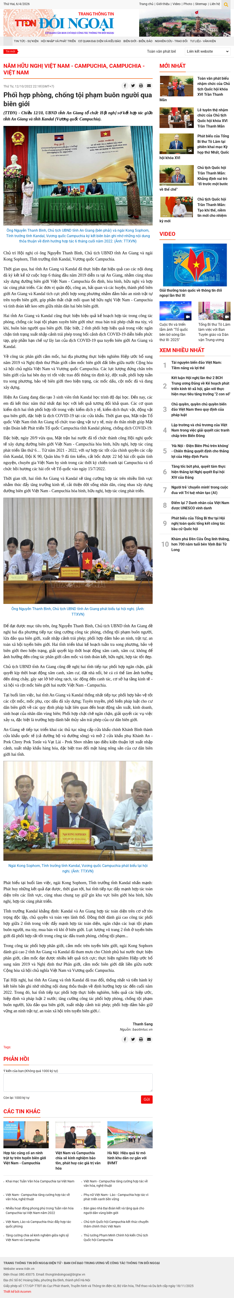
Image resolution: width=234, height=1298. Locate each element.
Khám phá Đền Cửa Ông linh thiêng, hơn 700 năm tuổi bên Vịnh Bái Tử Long (200, 544)
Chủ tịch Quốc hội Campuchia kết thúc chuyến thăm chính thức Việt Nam (116, 1224)
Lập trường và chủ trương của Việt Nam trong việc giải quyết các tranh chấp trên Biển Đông (200, 430)
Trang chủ (146, 4)
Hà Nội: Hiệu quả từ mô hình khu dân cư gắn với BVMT (126, 1158)
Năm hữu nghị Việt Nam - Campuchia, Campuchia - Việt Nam (74, 69)
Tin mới (10, 51)
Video (177, 4)
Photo (187, 4)
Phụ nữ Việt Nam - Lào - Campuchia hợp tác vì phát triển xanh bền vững (116, 1197)
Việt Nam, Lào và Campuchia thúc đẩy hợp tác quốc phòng (38, 1224)
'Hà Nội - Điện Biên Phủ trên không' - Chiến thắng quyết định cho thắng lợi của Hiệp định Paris (200, 451)
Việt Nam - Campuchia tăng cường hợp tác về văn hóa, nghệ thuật (116, 1183)
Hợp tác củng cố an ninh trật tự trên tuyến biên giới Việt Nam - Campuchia (24, 1158)
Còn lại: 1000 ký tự (16, 1098)
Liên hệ (215, 4)
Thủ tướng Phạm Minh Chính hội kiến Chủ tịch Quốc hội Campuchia (116, 1237)
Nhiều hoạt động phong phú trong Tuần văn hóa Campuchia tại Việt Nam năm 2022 (40, 1210)
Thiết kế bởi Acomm (17, 1291)
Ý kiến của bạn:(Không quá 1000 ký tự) (30, 1071)
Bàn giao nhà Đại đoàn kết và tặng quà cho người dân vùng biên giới (114, 1210)
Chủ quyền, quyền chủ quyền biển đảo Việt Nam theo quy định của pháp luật (198, 409)
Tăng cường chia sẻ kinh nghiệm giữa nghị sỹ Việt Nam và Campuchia (37, 1237)
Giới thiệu (163, 4)
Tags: (7, 1047)
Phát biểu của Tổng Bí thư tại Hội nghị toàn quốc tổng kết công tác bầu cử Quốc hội (198, 523)
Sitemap (201, 4)
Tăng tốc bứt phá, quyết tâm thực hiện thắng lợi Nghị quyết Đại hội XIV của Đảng (198, 471)
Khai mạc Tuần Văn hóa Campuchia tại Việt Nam (40, 1181)
